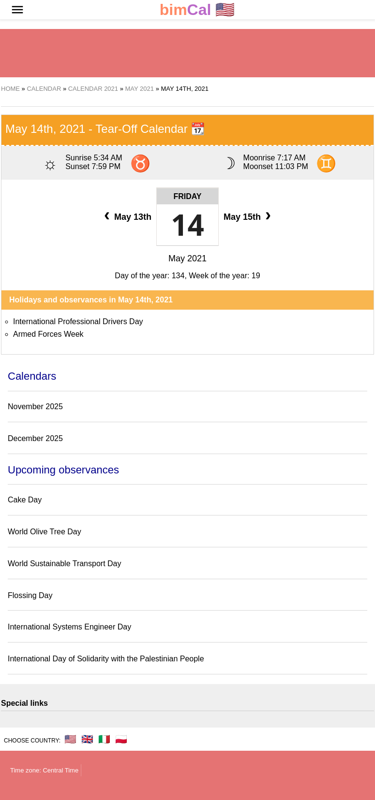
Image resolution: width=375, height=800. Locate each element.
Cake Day (25, 500)
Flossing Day (30, 595)
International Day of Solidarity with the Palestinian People (106, 659)
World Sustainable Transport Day (64, 563)
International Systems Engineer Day (69, 627)
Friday (187, 196)
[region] (187, 53)
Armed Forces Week (48, 334)
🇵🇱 (121, 739)
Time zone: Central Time (44, 770)
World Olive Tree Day (44, 532)
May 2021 (187, 258)
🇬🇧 (87, 739)
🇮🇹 (104, 739)
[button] (17, 9)
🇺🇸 (197, 10)
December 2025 (35, 438)
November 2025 (35, 406)
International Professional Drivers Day (78, 321)
